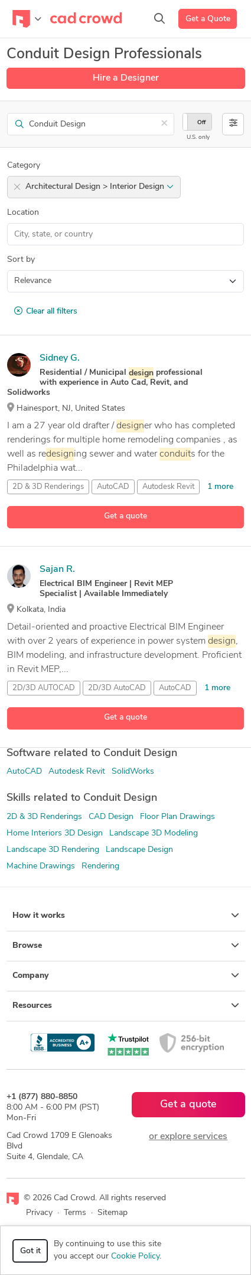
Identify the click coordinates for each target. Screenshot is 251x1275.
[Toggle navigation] (27, 19)
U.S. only (198, 137)
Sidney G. (60, 358)
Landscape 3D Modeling (153, 833)
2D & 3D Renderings (44, 817)
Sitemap (112, 1213)
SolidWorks (133, 771)
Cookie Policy (135, 1256)
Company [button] (125, 975)
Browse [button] (125, 945)
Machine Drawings (40, 866)
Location (23, 212)
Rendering (100, 866)
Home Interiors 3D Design (54, 833)
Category (23, 165)
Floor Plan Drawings (177, 817)
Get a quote (125, 516)
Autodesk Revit (168, 487)
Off (201, 122)
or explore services (188, 1136)
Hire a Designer (126, 78)
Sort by (21, 259)
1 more (220, 486)
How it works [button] (125, 915)
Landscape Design (139, 849)
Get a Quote (207, 19)
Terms (75, 1213)
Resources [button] (125, 1005)
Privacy (39, 1213)
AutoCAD (113, 487)
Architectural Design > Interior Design (99, 186)
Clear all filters (45, 311)
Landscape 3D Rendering (52, 849)
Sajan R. (57, 569)
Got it (30, 1251)
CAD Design (111, 817)
